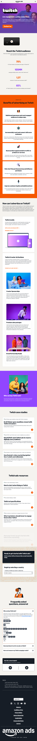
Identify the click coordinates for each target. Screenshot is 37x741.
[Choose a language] (18, 699)
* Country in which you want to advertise (13, 570)
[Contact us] (8, 26)
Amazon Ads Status (19, 721)
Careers (18, 723)
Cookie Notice (18, 718)
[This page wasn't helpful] (10, 668)
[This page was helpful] (26, 668)
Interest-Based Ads (18, 715)
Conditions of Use (18, 710)
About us (18, 707)
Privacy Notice (18, 712)
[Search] (35, 1)
